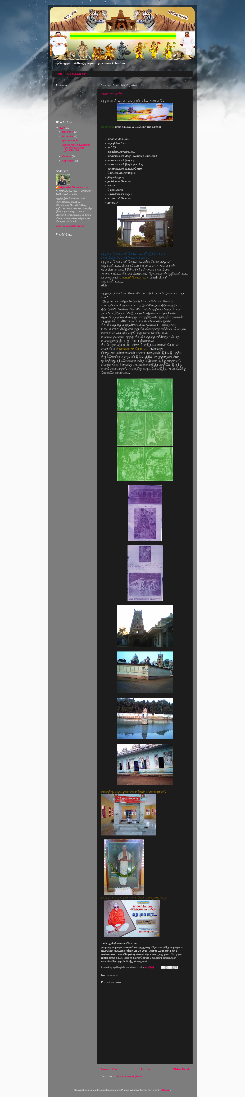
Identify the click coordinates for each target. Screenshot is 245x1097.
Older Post (181, 1069)
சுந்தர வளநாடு (111, 93)
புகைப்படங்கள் (76, 73)
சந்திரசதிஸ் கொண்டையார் (73, 187)
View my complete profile (70, 226)
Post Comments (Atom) (129, 1076)
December (68, 132)
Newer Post (110, 1069)
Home (59, 73)
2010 (62, 128)
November (68, 136)
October (67, 156)
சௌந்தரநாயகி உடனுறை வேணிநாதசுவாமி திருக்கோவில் (76, 147)
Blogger (165, 1090)
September (68, 160)
